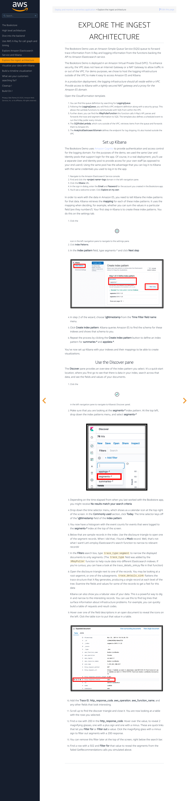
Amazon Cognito (104, 148)
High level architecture (14, 30)
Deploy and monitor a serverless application (75, 9)
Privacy (4, 98)
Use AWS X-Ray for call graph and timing (19, 43)
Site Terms (12, 98)
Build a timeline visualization (17, 70)
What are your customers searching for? (15, 78)
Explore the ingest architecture (18, 60)
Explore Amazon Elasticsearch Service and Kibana (17, 52)
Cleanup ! (7, 85)
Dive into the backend (13, 35)
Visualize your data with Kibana (18, 65)
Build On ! (7, 91)
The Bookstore (9, 25)
